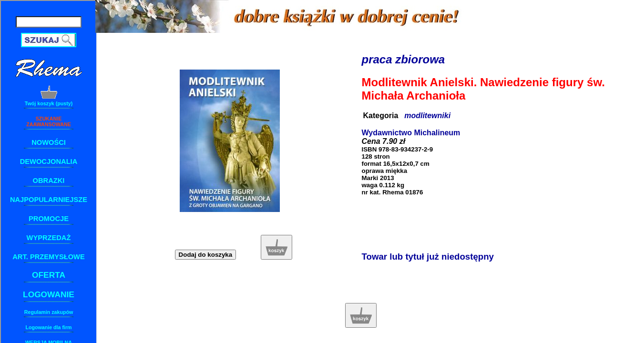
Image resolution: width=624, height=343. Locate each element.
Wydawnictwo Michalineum (411, 133)
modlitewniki (427, 115)
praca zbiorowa (403, 59)
